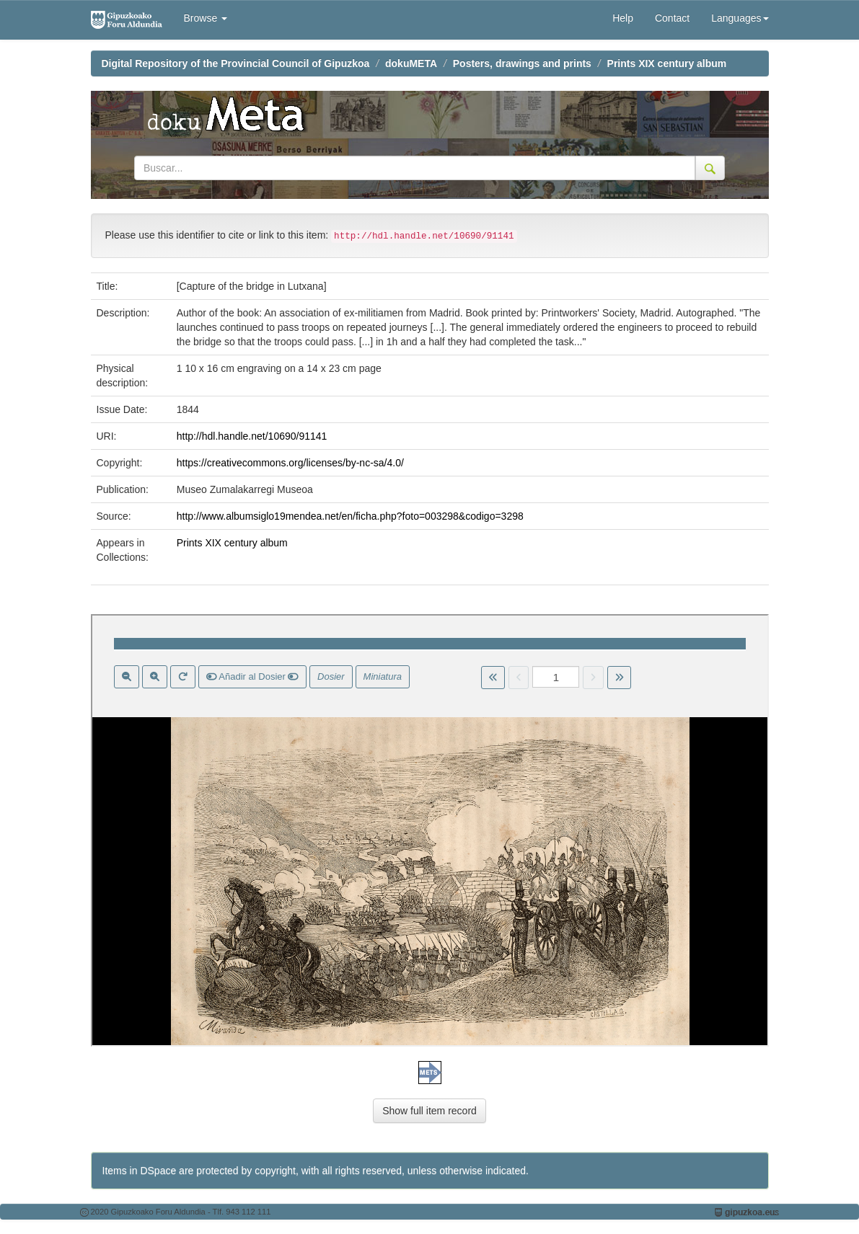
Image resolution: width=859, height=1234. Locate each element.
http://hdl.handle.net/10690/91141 (252, 436)
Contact (672, 18)
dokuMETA (411, 63)
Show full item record (429, 1111)
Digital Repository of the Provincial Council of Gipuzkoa (236, 63)
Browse (206, 18)
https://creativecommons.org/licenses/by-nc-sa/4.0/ (290, 463)
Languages (739, 18)
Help (622, 18)
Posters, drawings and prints (522, 63)
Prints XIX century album (667, 63)
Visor (430, 830)
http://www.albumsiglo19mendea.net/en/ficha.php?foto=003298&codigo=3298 (350, 516)
